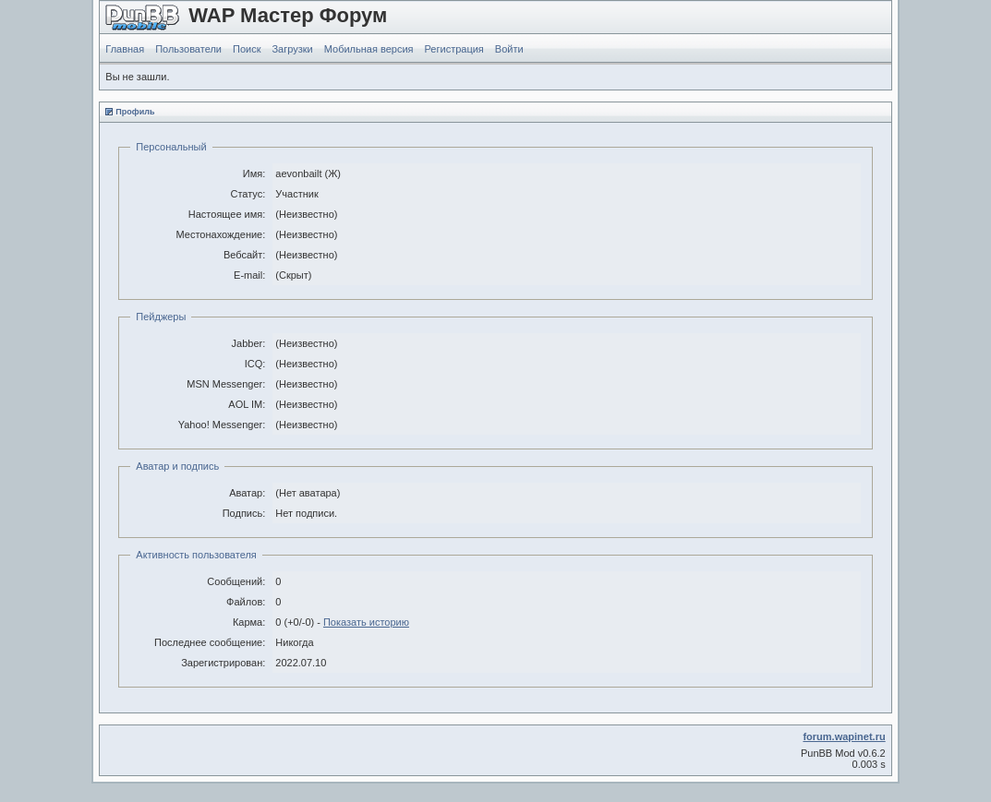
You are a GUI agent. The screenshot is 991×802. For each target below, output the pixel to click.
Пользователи (188, 48)
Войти (509, 48)
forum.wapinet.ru (844, 736)
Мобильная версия (369, 48)
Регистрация (454, 48)
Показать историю (366, 622)
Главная (124, 48)
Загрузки (292, 48)
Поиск (246, 48)
